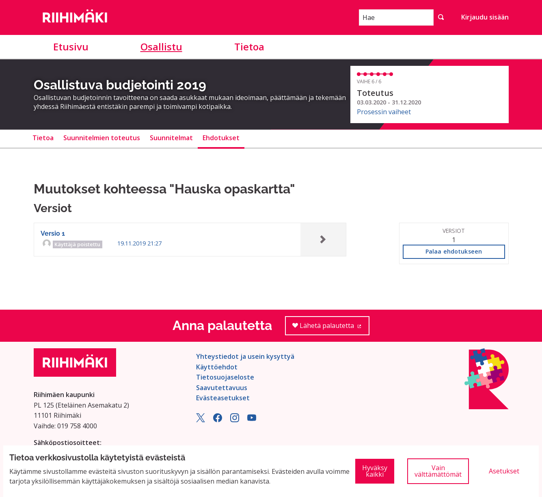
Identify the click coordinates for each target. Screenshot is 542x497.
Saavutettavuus (221, 387)
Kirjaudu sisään (485, 17)
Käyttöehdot (217, 366)
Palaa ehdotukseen (453, 251)
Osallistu (161, 46)
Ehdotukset (221, 137)
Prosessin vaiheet (384, 111)
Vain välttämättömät (438, 471)
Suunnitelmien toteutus (101, 137)
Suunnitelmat (171, 137)
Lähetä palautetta (331, 328)
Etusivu (71, 46)
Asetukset (504, 471)
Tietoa (249, 46)
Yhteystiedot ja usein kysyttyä (245, 356)
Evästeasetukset (223, 397)
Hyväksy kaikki (374, 471)
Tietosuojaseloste (225, 377)
